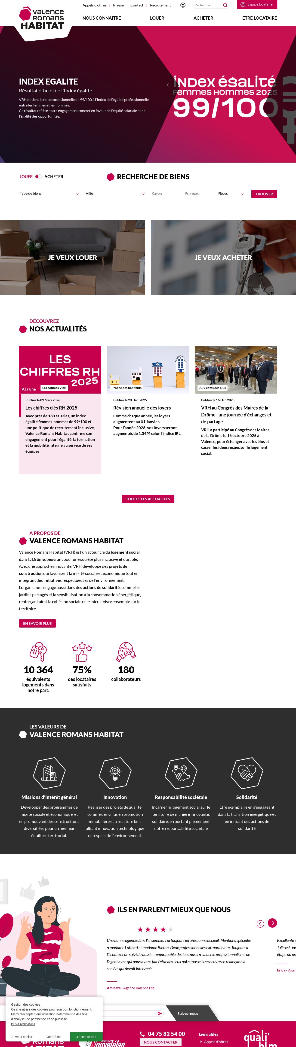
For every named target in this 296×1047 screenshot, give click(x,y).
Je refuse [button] (54, 1037)
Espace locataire (259, 5)
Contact (136, 5)
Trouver (264, 194)
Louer (157, 18)
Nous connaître (102, 18)
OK (224, 5)
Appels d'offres (94, 5)
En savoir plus (37, 626)
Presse (118, 5)
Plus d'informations (23, 1024)
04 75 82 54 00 (166, 1036)
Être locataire (259, 18)
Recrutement (160, 5)
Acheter (203, 18)
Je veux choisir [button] (21, 1037)
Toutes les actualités (148, 501)
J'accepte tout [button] (86, 1037)
